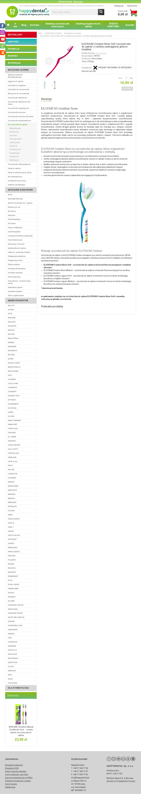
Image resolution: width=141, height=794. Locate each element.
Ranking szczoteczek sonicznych (57, 25)
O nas (15, 25)
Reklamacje (10, 787)
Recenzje (46, 99)
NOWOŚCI (13, 56)
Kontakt (130, 25)
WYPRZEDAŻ (14, 63)
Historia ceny (88, 71)
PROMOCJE (13, 49)
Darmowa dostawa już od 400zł (18, 778)
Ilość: (120, 78)
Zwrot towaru (11, 784)
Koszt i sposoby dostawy (15, 771)
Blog (23, 25)
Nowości (13, 695)
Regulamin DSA (12, 768)
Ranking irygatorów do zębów (88, 25)
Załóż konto (132, 6)
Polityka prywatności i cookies (18, 781)
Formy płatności (12, 774)
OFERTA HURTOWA (113, 25)
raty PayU (24, 774)
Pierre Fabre (97, 59)
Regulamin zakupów (14, 765)
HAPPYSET (13, 41)
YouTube (34, 25)
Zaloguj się (118, 6)
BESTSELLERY (15, 34)
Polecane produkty (52, 306)
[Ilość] (126, 78)
